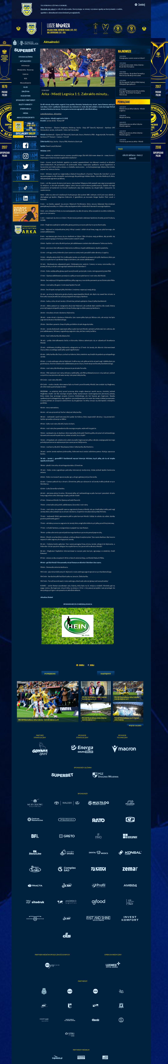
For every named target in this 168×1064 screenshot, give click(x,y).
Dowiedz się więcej (48, 9)
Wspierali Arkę (124, 117)
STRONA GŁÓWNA (25, 57)
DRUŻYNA (25, 91)
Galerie (25, 74)
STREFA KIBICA (25, 109)
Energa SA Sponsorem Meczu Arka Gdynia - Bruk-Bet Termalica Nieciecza (132, 93)
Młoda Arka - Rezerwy (25, 70)
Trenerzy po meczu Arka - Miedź (131, 141)
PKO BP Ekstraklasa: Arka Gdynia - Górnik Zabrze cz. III (94, 698)
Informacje (25, 65)
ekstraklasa (129, 155)
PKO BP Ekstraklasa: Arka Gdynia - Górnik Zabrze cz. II (127, 698)
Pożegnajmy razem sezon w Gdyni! (132, 58)
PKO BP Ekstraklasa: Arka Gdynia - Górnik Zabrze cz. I (94, 719)
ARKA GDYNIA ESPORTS (25, 117)
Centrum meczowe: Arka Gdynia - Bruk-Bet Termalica (131, 66)
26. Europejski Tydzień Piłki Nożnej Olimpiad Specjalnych (132, 83)
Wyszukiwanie (25, 83)
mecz (140, 155)
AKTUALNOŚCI (25, 61)
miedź (132, 158)
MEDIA (25, 113)
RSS (25, 78)
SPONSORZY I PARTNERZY (25, 100)
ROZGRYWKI (25, 96)
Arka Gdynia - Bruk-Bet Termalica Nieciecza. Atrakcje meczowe (132, 74)
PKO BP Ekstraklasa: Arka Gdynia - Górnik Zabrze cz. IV (38, 720)
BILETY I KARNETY (25, 104)
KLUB (25, 87)
